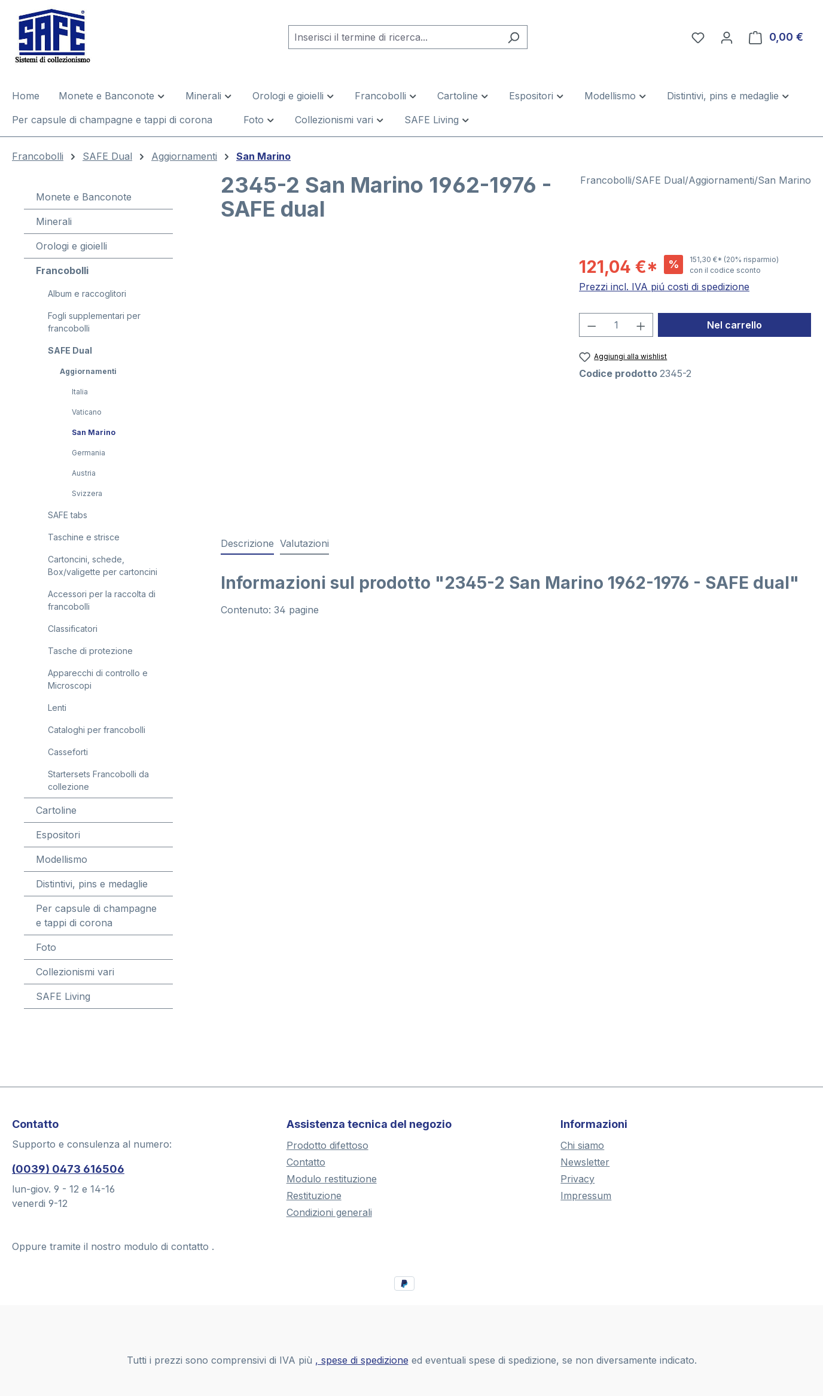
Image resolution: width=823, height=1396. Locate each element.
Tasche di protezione (90, 651)
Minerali (54, 221)
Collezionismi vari (75, 972)
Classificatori (72, 629)
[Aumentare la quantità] (641, 325)
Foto (46, 947)
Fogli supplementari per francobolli (94, 322)
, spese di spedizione (362, 1360)
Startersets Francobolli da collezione (98, 780)
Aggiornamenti (88, 371)
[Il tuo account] (726, 37)
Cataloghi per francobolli (96, 730)
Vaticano (87, 411)
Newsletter (584, 1162)
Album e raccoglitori (87, 293)
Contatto (305, 1162)
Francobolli (62, 270)
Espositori (58, 835)
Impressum (585, 1196)
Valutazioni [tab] (304, 543)
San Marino (93, 432)
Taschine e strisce (84, 537)
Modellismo (61, 859)
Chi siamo (582, 1145)
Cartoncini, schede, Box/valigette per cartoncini (102, 565)
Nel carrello (734, 325)
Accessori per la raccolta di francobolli (102, 600)
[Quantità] (616, 325)
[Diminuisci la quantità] (591, 325)
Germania (88, 452)
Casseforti (68, 752)
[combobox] (394, 37)
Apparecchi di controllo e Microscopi (98, 679)
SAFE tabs (67, 515)
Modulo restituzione (331, 1179)
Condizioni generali (329, 1212)
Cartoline (56, 810)
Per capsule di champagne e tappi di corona (96, 915)
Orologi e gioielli (71, 246)
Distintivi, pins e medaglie (92, 884)
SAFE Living (63, 996)
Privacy (577, 1179)
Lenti (57, 707)
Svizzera (87, 493)
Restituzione (314, 1196)
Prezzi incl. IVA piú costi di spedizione (664, 287)
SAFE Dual (70, 350)
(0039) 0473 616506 (68, 1169)
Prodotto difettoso (327, 1145)
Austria (84, 473)
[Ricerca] (513, 37)
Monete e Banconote (84, 197)
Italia (80, 391)
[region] (388, 383)
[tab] (247, 544)
